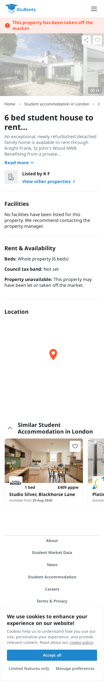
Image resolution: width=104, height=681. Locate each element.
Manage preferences (75, 668)
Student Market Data (52, 552)
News (52, 564)
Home (9, 104)
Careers (52, 589)
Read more (19, 162)
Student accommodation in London (56, 104)
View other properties (49, 181)
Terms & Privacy (52, 601)
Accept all (52, 655)
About (52, 540)
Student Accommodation (52, 576)
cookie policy (81, 642)
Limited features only (29, 668)
